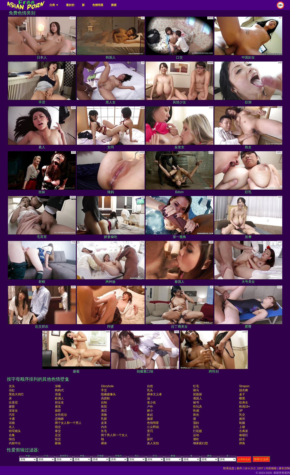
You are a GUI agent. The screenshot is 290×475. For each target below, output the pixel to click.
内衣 (104, 426)
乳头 (150, 390)
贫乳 (196, 426)
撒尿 (150, 418)
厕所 (242, 418)
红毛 (196, 386)
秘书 (196, 402)
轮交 (58, 439)
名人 (12, 426)
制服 (242, 422)
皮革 (104, 422)
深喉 (58, 386)
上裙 (242, 426)
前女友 (59, 402)
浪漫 (58, 394)
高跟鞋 (105, 398)
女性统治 (61, 414)
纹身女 (243, 402)
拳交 (58, 431)
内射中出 (15, 443)
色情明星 (97, 4)
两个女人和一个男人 (68, 422)
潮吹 (196, 439)
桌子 (242, 394)
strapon (244, 386)
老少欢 (151, 402)
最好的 (70, 4)
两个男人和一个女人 (114, 435)
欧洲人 (59, 398)
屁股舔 (197, 394)
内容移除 (271, 468)
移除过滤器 (261, 459)
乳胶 (104, 418)
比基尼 (13, 402)
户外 (150, 406)
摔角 (242, 443)
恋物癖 (59, 418)
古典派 (243, 431)
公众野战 (153, 426)
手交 (104, 390)
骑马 (196, 390)
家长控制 (284, 468)
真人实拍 (153, 443)
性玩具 (197, 406)
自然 (150, 386)
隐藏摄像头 (108, 394)
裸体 (104, 443)
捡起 (150, 414)
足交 (58, 435)
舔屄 (150, 439)
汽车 (12, 414)
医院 (104, 406)
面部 (58, 410)
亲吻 (104, 414)
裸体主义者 (154, 394)
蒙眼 (12, 406)
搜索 (114, 4)
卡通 (12, 418)
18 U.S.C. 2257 (253, 468)
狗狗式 (59, 390)
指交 (58, 426)
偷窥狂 (243, 435)
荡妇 (196, 422)
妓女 (242, 439)
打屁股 (197, 431)
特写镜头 (15, 431)
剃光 (196, 414)
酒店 (104, 410)
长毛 (104, 431)
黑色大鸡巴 (16, 394)
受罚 (150, 431)
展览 (58, 406)
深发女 (13, 410)
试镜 (12, 422)
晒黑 (242, 398)
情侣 (12, 439)
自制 (104, 402)
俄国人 (197, 398)
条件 (239, 468)
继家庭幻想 (200, 443)
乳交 (242, 414)
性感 (196, 410)
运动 (196, 435)
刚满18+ (244, 406)
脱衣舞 (243, 390)
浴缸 (12, 390)
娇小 (150, 410)
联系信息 (228, 468)
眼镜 (58, 443)
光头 (12, 386)
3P (241, 410)
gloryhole (107, 386)
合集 (12, 435)
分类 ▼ (53, 4)
